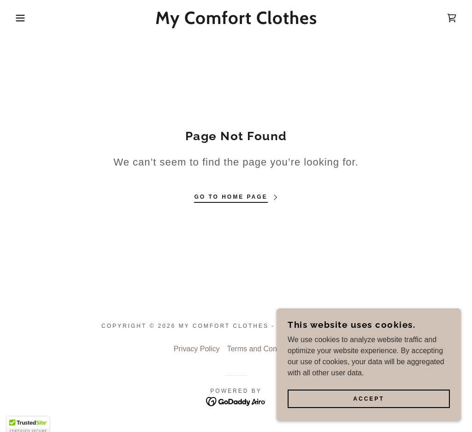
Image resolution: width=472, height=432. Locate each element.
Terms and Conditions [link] (262, 349)
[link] (235, 21)
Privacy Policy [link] (197, 349)
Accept (368, 399)
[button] (23, 18)
